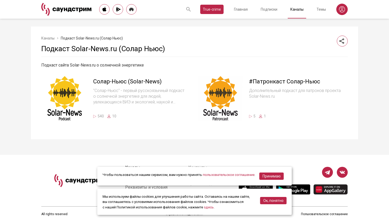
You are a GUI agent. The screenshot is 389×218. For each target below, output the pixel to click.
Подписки (269, 9)
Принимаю (272, 176)
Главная (241, 9)
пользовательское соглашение (228, 175)
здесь (209, 207)
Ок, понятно (273, 201)
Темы (321, 9)
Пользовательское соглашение (324, 214)
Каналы (297, 9)
